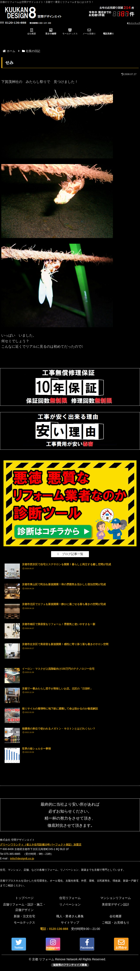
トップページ (24, 898)
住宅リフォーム (70, 898)
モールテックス (24, 922)
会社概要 (115, 916)
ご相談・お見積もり (115, 922)
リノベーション (70, 904)
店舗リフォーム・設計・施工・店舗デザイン (24, 907)
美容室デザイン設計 (115, 904)
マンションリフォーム (115, 898)
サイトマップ (70, 922)
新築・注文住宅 (24, 916)
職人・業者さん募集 (70, 916)
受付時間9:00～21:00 (70, 929)
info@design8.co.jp (22, 858)
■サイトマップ (133, 23)
